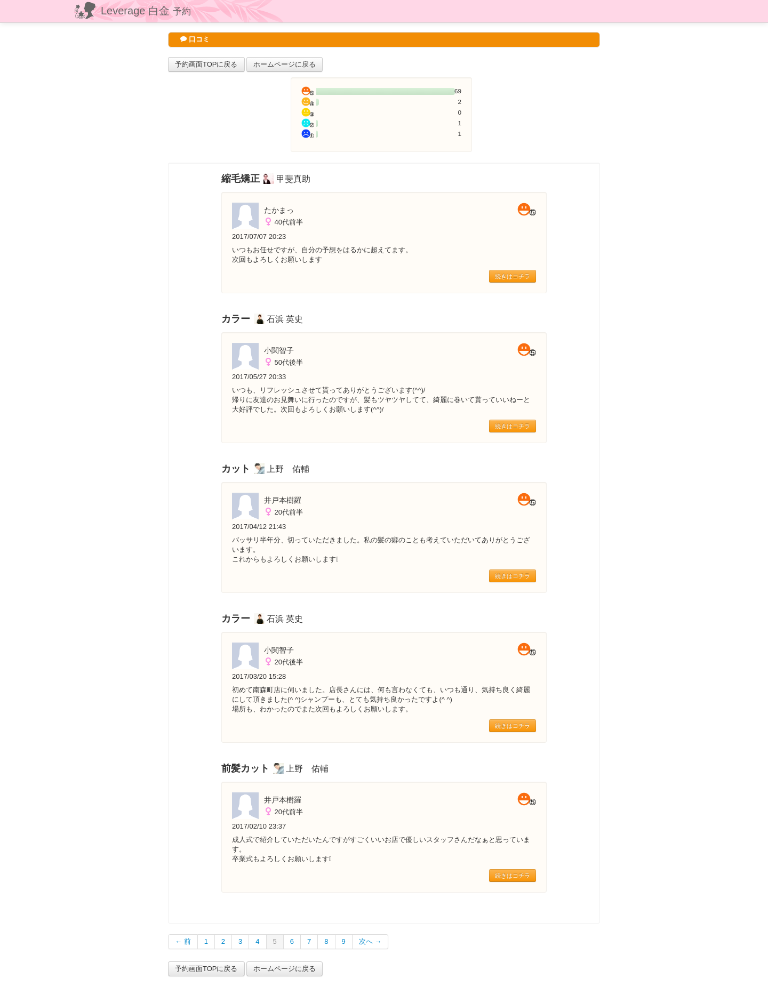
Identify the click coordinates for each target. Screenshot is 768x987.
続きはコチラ (512, 276)
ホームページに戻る (284, 64)
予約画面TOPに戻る (206, 64)
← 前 (183, 941)
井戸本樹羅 (282, 500)
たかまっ (279, 210)
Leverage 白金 (146, 11)
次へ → (370, 941)
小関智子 (279, 350)
